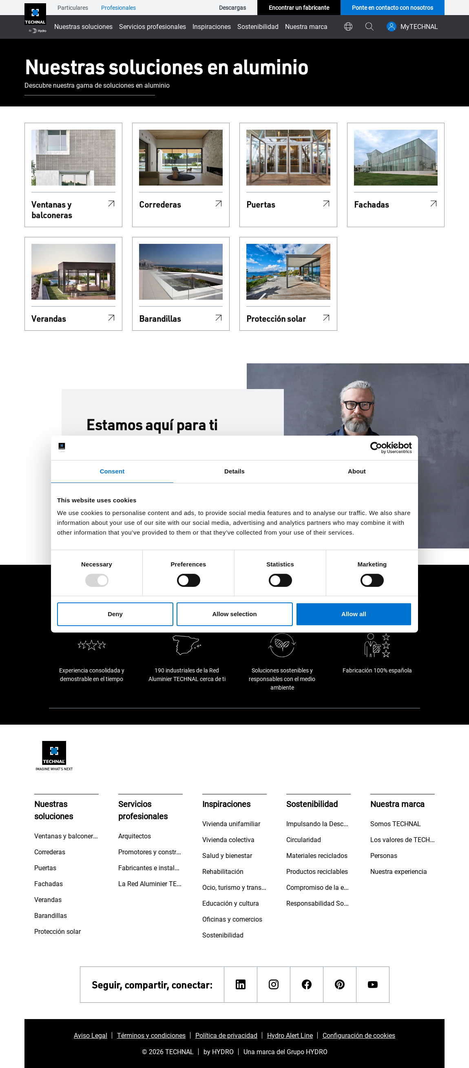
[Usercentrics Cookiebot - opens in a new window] (376, 448)
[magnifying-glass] (369, 26)
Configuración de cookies (359, 1035)
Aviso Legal (90, 1035)
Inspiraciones (211, 26)
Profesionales (118, 7)
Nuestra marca (306, 26)
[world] (348, 26)
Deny (115, 613)
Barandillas (160, 318)
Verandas (48, 318)
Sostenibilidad (258, 26)
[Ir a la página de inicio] (35, 19)
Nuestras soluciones (83, 26)
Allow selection (234, 613)
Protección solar (276, 318)
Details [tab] (234, 471)
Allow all (353, 613)
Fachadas (371, 204)
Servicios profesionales (152, 26)
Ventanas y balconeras (51, 209)
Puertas (260, 204)
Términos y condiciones (151, 1035)
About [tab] (357, 471)
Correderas (160, 204)
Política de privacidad (226, 1035)
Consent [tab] (112, 471)
